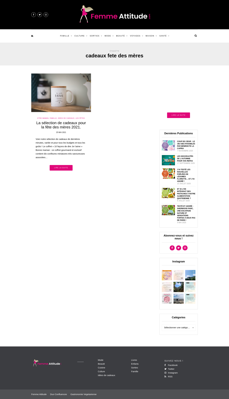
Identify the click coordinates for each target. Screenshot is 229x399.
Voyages (135, 36)
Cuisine (101, 367)
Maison (150, 36)
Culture (79, 36)
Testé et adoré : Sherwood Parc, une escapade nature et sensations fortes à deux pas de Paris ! (186, 213)
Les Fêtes (80, 118)
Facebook (171, 365)
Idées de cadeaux (106, 375)
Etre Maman (43, 118)
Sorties (94, 36)
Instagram (171, 372)
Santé (163, 36)
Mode (108, 36)
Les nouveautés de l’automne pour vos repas (185, 158)
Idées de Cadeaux (66, 118)
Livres (134, 360)
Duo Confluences (58, 394)
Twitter (169, 369)
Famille (64, 36)
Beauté (120, 36)
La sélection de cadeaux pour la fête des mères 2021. (61, 125)
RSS (168, 376)
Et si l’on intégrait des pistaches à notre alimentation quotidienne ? (186, 193)
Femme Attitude (39, 394)
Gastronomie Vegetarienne (83, 394)
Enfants (135, 364)
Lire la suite (61, 168)
